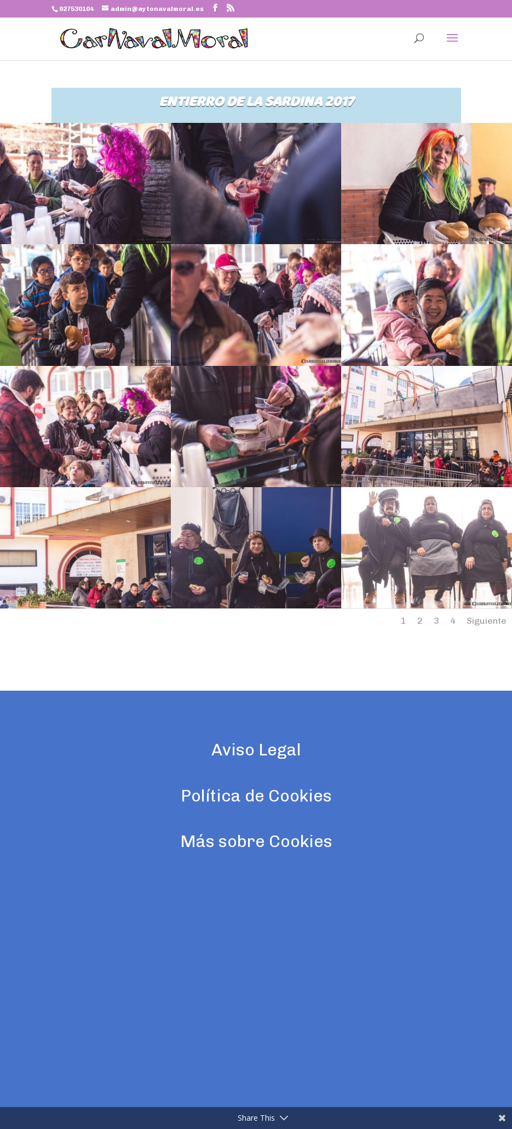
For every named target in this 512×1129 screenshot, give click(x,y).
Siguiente (487, 621)
